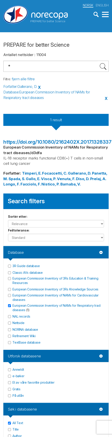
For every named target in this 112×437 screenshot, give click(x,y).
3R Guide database (26, 266)
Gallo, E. (33, 179)
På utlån (18, 395)
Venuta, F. (66, 179)
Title (15, 429)
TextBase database (26, 342)
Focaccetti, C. (54, 173)
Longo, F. (11, 184)
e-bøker (18, 376)
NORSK (88, 5)
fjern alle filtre (23, 79)
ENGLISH (102, 5)
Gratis (16, 389)
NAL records (21, 316)
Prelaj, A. (98, 179)
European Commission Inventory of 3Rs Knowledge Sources (55, 289)
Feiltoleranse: (18, 230)
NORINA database (25, 329)
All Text (17, 423)
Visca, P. (48, 179)
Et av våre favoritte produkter (33, 382)
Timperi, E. (31, 173)
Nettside (18, 323)
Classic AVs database (27, 272)
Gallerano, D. (79, 173)
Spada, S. (16, 179)
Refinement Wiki (24, 336)
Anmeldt (18, 369)
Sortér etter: (17, 216)
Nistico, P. (50, 184)
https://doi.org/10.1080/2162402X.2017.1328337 (57, 142)
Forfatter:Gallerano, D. (20, 86)
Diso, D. (82, 179)
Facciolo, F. (30, 184)
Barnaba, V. (70, 184)
